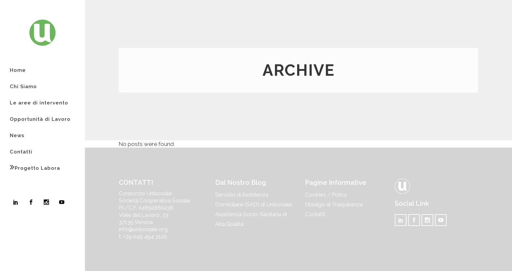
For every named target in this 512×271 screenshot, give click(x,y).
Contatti (315, 214)
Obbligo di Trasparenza (334, 204)
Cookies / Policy (326, 194)
